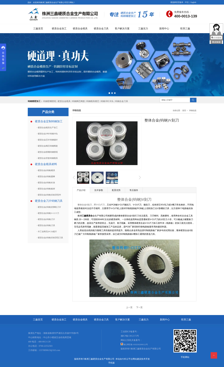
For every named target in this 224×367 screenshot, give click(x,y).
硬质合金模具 (64, 101)
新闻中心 (165, 319)
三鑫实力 (144, 319)
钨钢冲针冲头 (107, 101)
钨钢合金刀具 (121, 101)
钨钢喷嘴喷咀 (49, 101)
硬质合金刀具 (101, 319)
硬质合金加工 (59, 319)
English (193, 2)
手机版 (111, 363)
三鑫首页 (38, 319)
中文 (187, 2)
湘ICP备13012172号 (130, 336)
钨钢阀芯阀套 (78, 101)
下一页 (139, 307)
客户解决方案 (122, 319)
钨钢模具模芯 (93, 101)
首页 (184, 110)
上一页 (129, 307)
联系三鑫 (186, 319)
